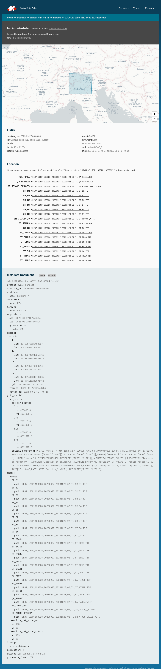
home (10, 18)
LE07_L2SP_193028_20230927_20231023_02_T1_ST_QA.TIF (60, 246)
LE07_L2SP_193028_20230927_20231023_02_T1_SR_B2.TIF (60, 194)
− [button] (154, 119)
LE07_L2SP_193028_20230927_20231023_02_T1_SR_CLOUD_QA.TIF (64, 216)
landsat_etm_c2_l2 (39, 18)
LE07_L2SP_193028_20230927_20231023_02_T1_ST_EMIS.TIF (61, 237)
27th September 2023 (20, 38)
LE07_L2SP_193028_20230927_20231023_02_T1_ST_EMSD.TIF (61, 241)
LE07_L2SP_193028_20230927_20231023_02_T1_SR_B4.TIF (60, 203)
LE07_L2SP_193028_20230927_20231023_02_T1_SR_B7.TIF (60, 211)
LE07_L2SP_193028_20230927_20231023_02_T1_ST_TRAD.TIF (61, 250)
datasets (57, 18)
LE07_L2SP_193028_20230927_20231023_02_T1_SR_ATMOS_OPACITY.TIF (66, 185)
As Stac (51, 269)
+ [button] (154, 114)
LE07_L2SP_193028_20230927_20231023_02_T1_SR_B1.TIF (60, 190)
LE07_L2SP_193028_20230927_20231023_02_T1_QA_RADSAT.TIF (63, 181)
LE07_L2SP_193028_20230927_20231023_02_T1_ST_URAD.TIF (61, 254)
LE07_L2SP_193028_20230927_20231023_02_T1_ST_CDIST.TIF (62, 229)
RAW (42, 269)
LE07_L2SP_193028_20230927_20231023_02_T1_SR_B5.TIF (60, 207)
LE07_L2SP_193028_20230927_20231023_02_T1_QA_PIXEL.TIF (62, 177)
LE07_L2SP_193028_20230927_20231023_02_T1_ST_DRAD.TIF (61, 233)
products (21, 18)
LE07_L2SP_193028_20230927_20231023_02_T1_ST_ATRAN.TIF (62, 220)
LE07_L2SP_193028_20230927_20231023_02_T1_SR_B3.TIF (60, 198)
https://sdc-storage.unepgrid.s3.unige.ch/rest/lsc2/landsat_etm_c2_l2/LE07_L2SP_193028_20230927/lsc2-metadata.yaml (71, 170)
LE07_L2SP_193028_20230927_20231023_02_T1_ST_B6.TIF (60, 224)
